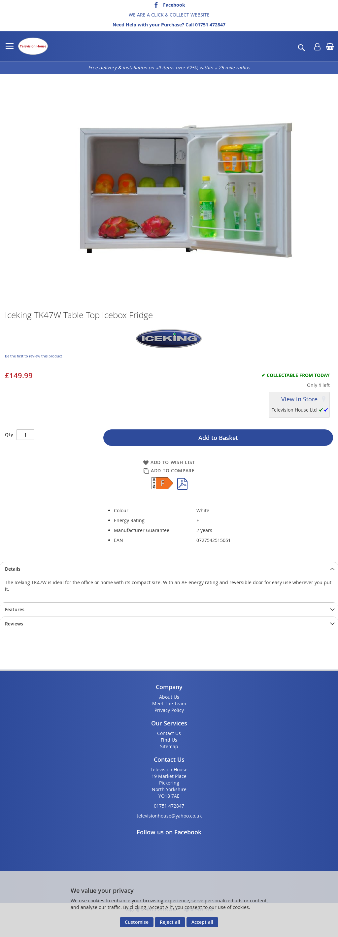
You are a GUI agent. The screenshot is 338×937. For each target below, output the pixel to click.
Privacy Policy (169, 710)
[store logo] (33, 46)
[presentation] (169, 569)
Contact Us (169, 733)
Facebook (174, 5)
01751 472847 (210, 24)
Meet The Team (169, 703)
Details (12, 569)
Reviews (14, 623)
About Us (169, 697)
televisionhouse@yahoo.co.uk (169, 816)
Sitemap (169, 746)
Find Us (169, 740)
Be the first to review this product (33, 355)
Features (14, 609)
